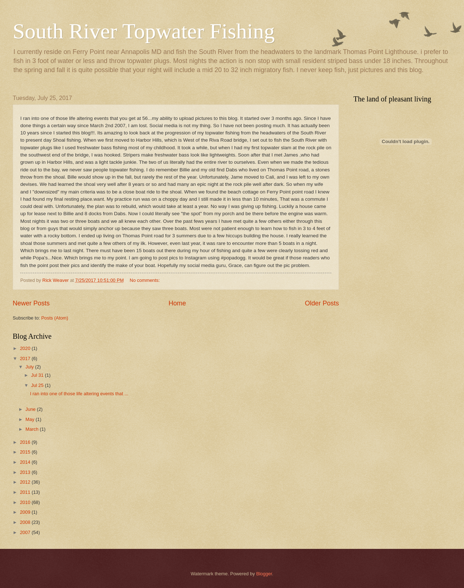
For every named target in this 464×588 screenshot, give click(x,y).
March (32, 429)
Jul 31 (38, 375)
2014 (26, 462)
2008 (26, 522)
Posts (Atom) (54, 318)
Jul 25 (38, 385)
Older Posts (322, 303)
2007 (26, 532)
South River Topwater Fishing (144, 31)
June (31, 409)
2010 (26, 502)
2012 (26, 482)
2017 (26, 358)
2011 (26, 492)
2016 (26, 442)
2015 (26, 452)
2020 (26, 348)
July (30, 367)
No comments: (145, 280)
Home (177, 303)
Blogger (264, 573)
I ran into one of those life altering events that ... (79, 393)
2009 (26, 512)
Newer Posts (31, 303)
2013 (26, 472)
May (30, 419)
